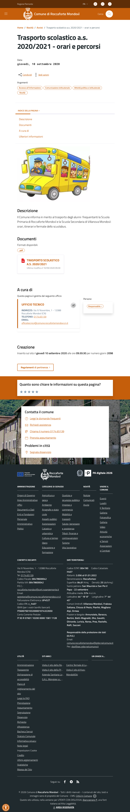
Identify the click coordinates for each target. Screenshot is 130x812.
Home (20, 27)
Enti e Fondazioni (25, 514)
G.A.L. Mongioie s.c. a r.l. (53, 679)
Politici (20, 528)
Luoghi (103, 503)
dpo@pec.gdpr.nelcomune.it (85, 646)
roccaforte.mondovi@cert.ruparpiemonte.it (38, 589)
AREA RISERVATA (63, 807)
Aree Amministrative (27, 500)
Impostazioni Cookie (27, 750)
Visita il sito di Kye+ (75, 670)
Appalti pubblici (49, 519)
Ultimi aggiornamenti (27, 760)
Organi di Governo (26, 495)
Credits (20, 755)
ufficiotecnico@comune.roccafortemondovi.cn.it (45, 323)
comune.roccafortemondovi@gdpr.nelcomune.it (90, 643)
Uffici (19, 505)
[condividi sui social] (24, 74)
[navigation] (6, 13)
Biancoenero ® (90, 800)
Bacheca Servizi (25, 731)
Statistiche (22, 764)
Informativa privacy (26, 741)
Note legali (22, 745)
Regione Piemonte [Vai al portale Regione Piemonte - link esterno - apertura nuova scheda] (25, 3)
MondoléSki (72, 674)
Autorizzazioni (49, 524)
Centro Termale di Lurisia (78, 665)
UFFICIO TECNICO (33, 304)
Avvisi (40, 27)
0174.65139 (40, 316)
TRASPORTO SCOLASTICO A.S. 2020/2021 (43, 262)
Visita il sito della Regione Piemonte (59, 665)
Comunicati (88, 500)
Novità (30, 27)
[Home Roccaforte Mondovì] (52, 14)
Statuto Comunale (26, 736)
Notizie (86, 495)
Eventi (103, 498)
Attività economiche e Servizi (106, 536)
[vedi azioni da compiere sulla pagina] (41, 74)
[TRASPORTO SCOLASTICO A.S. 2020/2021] (23, 260)
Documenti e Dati (25, 509)
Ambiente (47, 505)
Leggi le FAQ (23, 698)
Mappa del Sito (24, 769)
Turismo (66, 543)
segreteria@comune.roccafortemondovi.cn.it (39, 596)
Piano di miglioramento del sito (26, 688)
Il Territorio (105, 508)
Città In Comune (84, 796)
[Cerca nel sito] (109, 14)
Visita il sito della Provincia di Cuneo (59, 670)
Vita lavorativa (69, 547)
